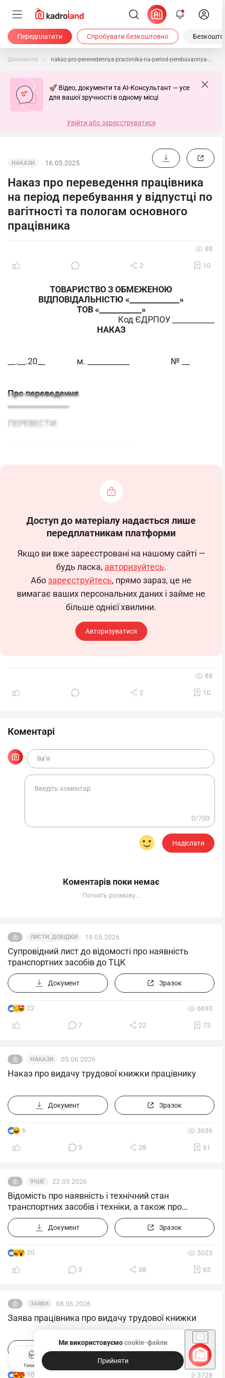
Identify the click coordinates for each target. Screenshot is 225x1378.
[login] (203, 14)
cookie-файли (145, 1342)
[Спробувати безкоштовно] (127, 36)
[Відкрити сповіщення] (179, 14)
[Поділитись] (136, 265)
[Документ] (166, 158)
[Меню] (17, 14)
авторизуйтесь (134, 567)
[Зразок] (200, 158)
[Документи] (23, 59)
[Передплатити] (40, 36)
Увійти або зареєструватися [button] (111, 122)
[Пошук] (133, 14)
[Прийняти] (113, 1360)
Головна (32, 1357)
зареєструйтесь (80, 580)
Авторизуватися (111, 631)
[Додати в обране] (201, 265)
